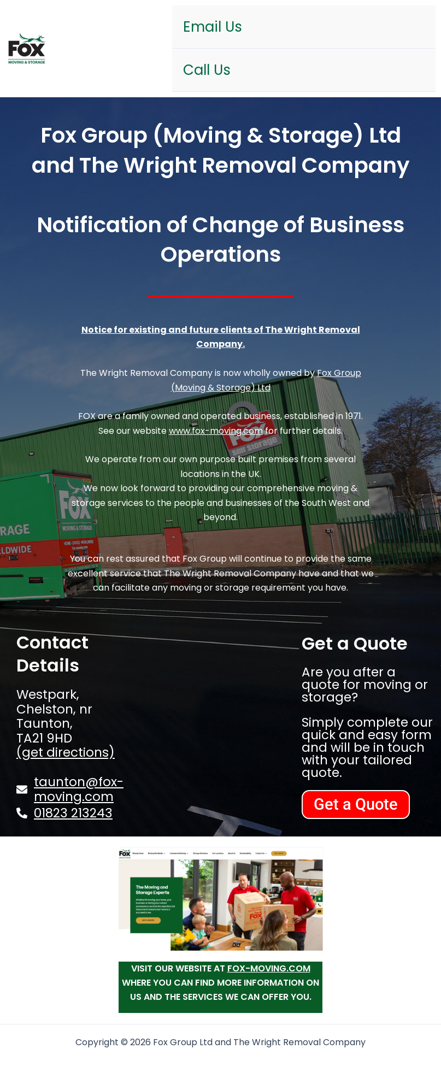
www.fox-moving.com (216, 431)
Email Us (212, 27)
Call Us (207, 70)
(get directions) (65, 752)
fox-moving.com (268, 968)
